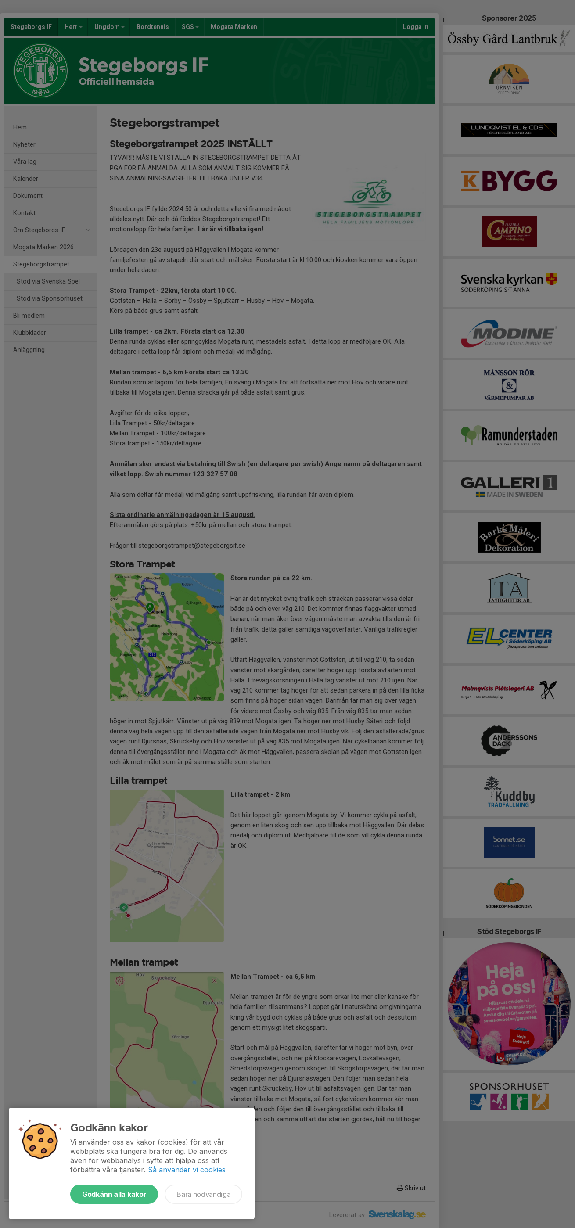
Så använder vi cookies (187, 1169)
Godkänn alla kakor (114, 1194)
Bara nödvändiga (203, 1194)
